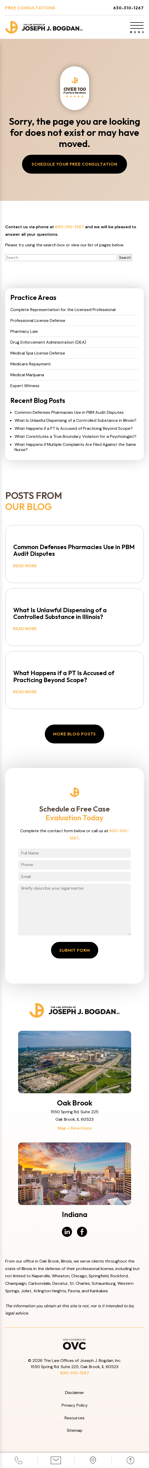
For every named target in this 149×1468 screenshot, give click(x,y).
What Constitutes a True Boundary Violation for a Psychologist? (75, 436)
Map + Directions (75, 1128)
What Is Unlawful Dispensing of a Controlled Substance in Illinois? (75, 420)
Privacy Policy (75, 1405)
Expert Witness (24, 385)
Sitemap (74, 1430)
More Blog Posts (74, 733)
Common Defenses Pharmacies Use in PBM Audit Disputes (69, 412)
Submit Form (74, 950)
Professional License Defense (37, 320)
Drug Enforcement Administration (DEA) (48, 342)
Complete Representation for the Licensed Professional (63, 309)
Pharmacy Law (24, 331)
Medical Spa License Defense (37, 353)
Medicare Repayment (30, 364)
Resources (74, 1418)
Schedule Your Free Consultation (74, 164)
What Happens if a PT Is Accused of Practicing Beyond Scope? (74, 428)
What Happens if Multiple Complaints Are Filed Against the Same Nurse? (75, 447)
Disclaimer (74, 1392)
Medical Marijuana (27, 375)
